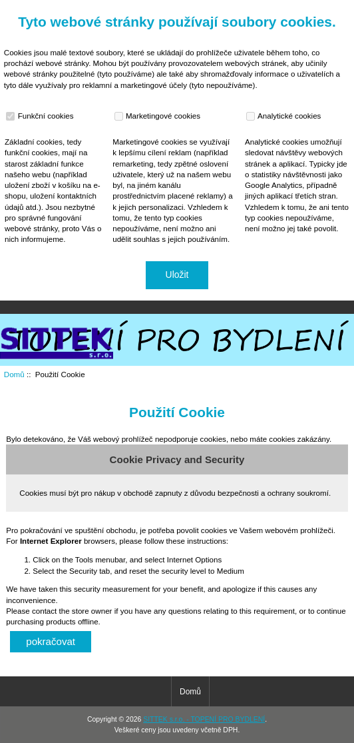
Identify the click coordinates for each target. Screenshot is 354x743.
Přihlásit (329, 9)
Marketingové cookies (159, 116)
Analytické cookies (285, 116)
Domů (283, 9)
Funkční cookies (41, 116)
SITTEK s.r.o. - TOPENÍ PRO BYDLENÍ (204, 719)
